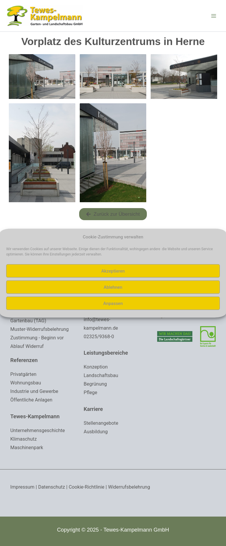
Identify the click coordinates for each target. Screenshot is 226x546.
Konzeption (96, 355)
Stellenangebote (101, 410)
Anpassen (113, 303)
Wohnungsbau (26, 385)
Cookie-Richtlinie (89, 487)
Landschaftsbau (101, 363)
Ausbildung (96, 418)
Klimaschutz (24, 440)
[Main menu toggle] (213, 17)
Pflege (91, 379)
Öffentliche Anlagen (32, 401)
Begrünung (96, 371)
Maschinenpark (27, 448)
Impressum (23, 487)
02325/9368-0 (99, 324)
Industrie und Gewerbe (35, 393)
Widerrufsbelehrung (133, 487)
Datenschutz (53, 487)
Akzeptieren (113, 270)
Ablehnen (113, 287)
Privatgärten (23, 376)
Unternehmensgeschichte (38, 431)
